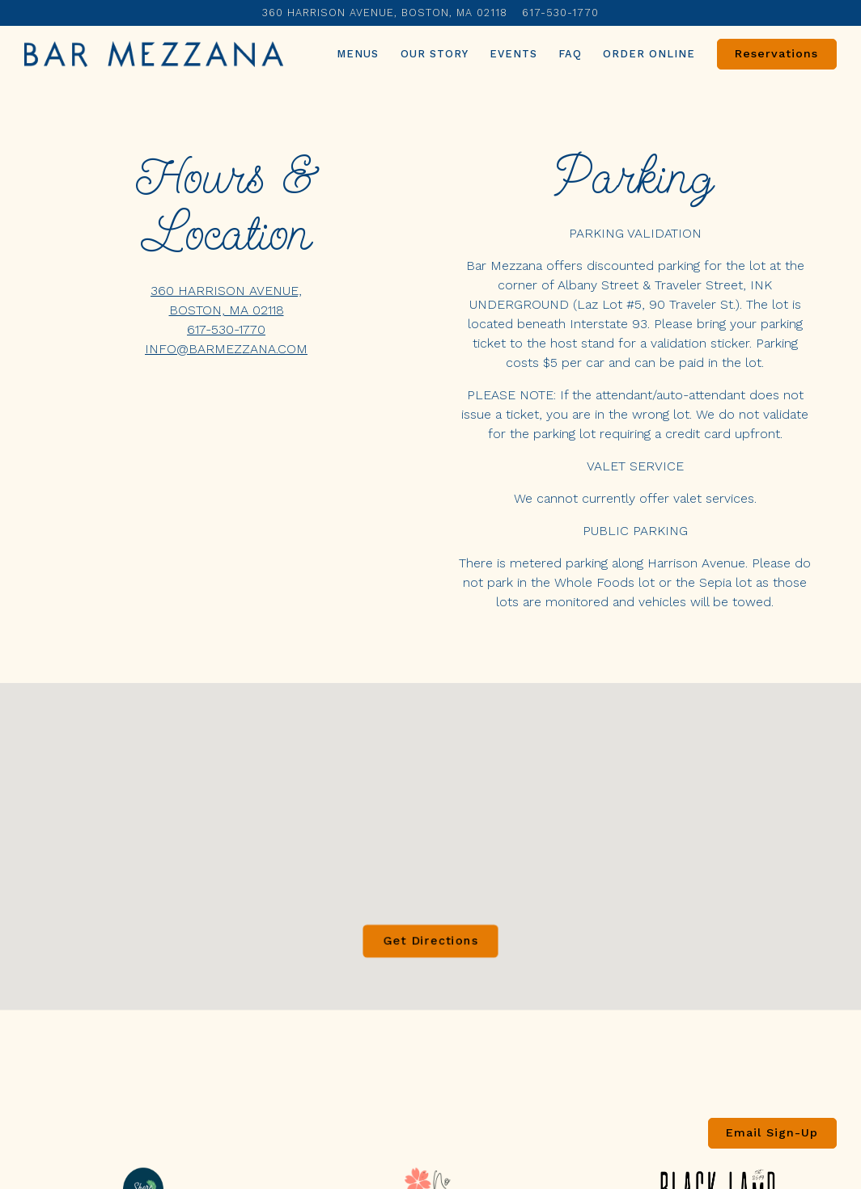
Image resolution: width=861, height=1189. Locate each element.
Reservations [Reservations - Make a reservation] (776, 53)
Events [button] (513, 54)
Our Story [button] (435, 54)
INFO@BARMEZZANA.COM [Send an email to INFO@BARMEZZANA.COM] (226, 348)
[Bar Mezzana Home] (153, 53)
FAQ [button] (570, 54)
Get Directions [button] (431, 954)
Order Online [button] (649, 54)
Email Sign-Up (772, 1132)
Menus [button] (358, 54)
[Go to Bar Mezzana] (384, 12)
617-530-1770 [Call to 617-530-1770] (560, 12)
